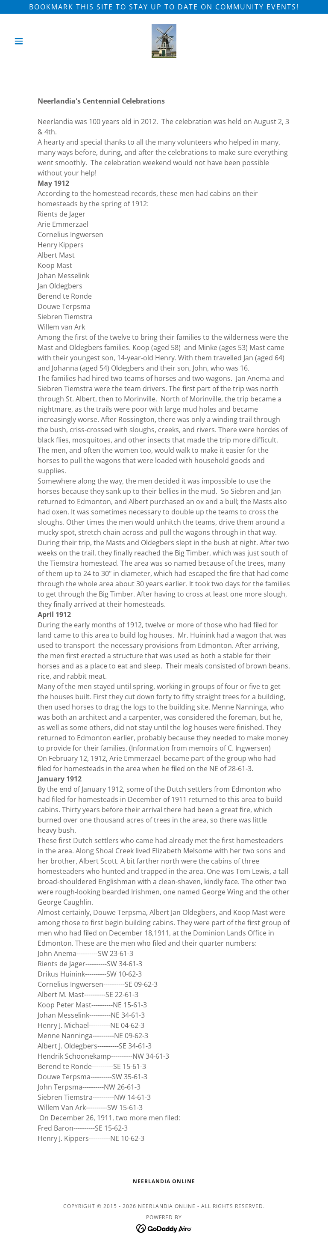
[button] (33, 41)
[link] (164, 41)
